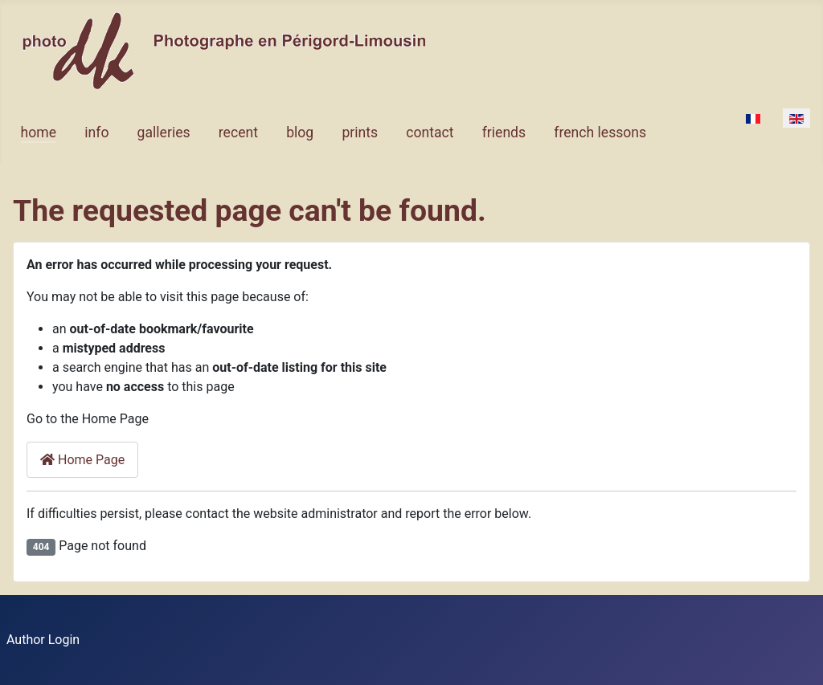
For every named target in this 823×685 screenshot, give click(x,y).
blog (299, 132)
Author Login (43, 639)
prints (360, 132)
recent (238, 132)
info (96, 132)
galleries (163, 132)
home (38, 132)
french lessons (600, 132)
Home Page (82, 459)
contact (429, 132)
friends (504, 132)
